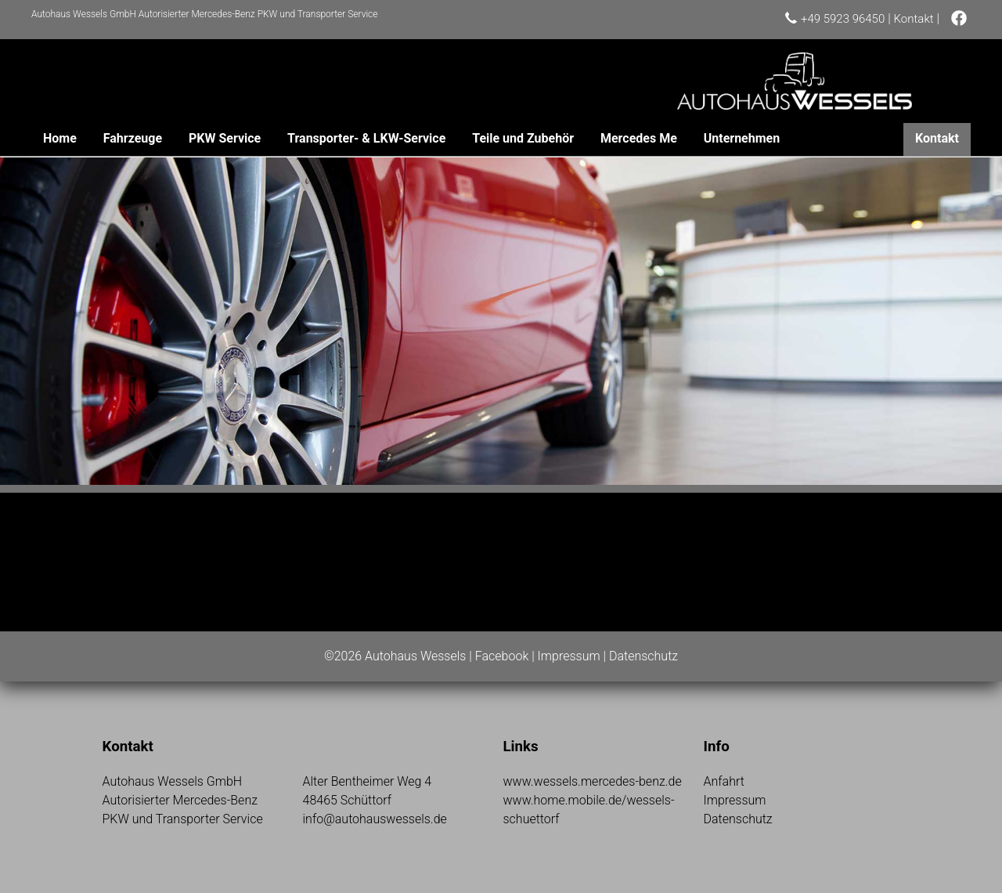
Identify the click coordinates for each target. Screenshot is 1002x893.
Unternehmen (742, 138)
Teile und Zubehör (523, 138)
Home (60, 138)
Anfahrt (724, 781)
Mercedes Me (638, 138)
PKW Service (225, 138)
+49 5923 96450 (843, 19)
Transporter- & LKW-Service (366, 138)
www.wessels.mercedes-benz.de (592, 781)
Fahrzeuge (132, 138)
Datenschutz (643, 656)
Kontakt (914, 19)
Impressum (569, 656)
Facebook (501, 656)
